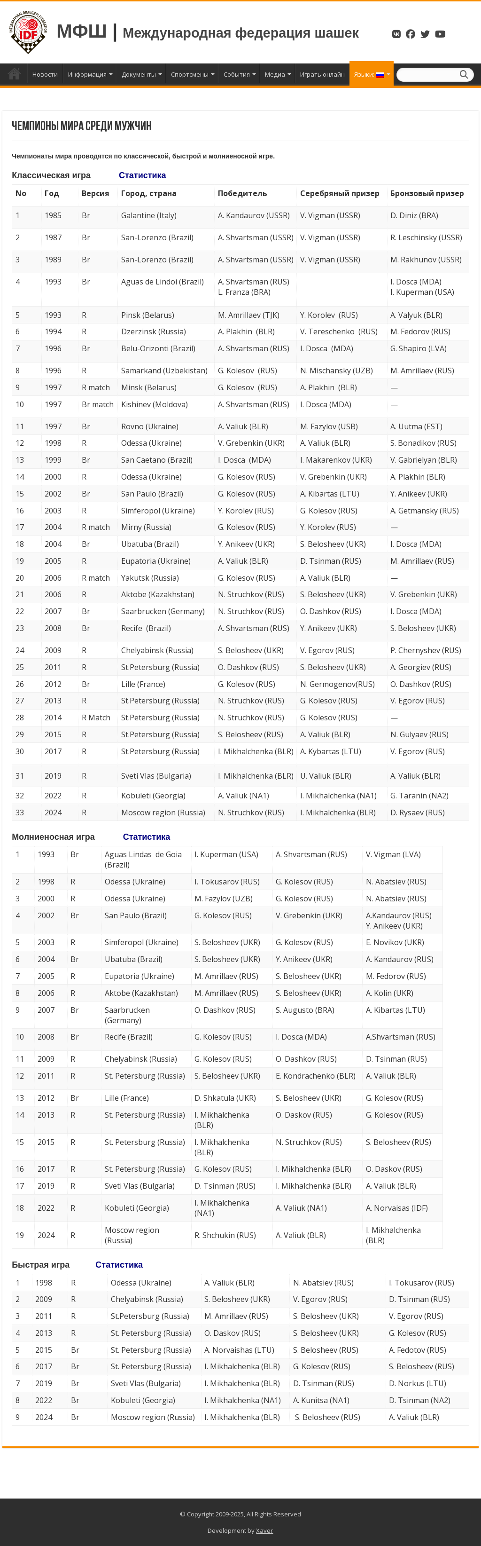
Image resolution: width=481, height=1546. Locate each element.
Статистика (142, 175)
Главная (14, 73)
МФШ (81, 31)
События (237, 74)
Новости (45, 74)
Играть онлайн (322, 74)
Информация (87, 74)
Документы (139, 74)
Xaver (264, 1530)
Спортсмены (190, 74)
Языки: (369, 74)
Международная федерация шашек (241, 32)
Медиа (275, 74)
